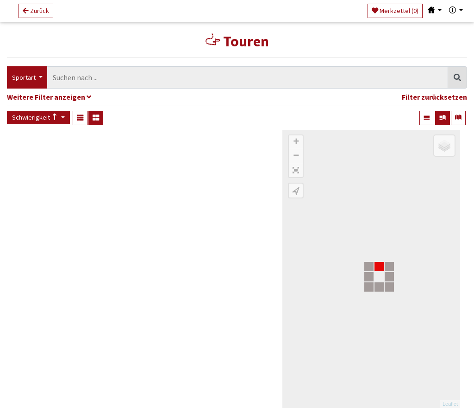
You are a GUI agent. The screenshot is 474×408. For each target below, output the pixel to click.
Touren (237, 41)
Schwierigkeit (35, 117)
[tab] (237, 98)
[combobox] (247, 78)
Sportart (24, 77)
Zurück (36, 14)
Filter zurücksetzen (434, 97)
